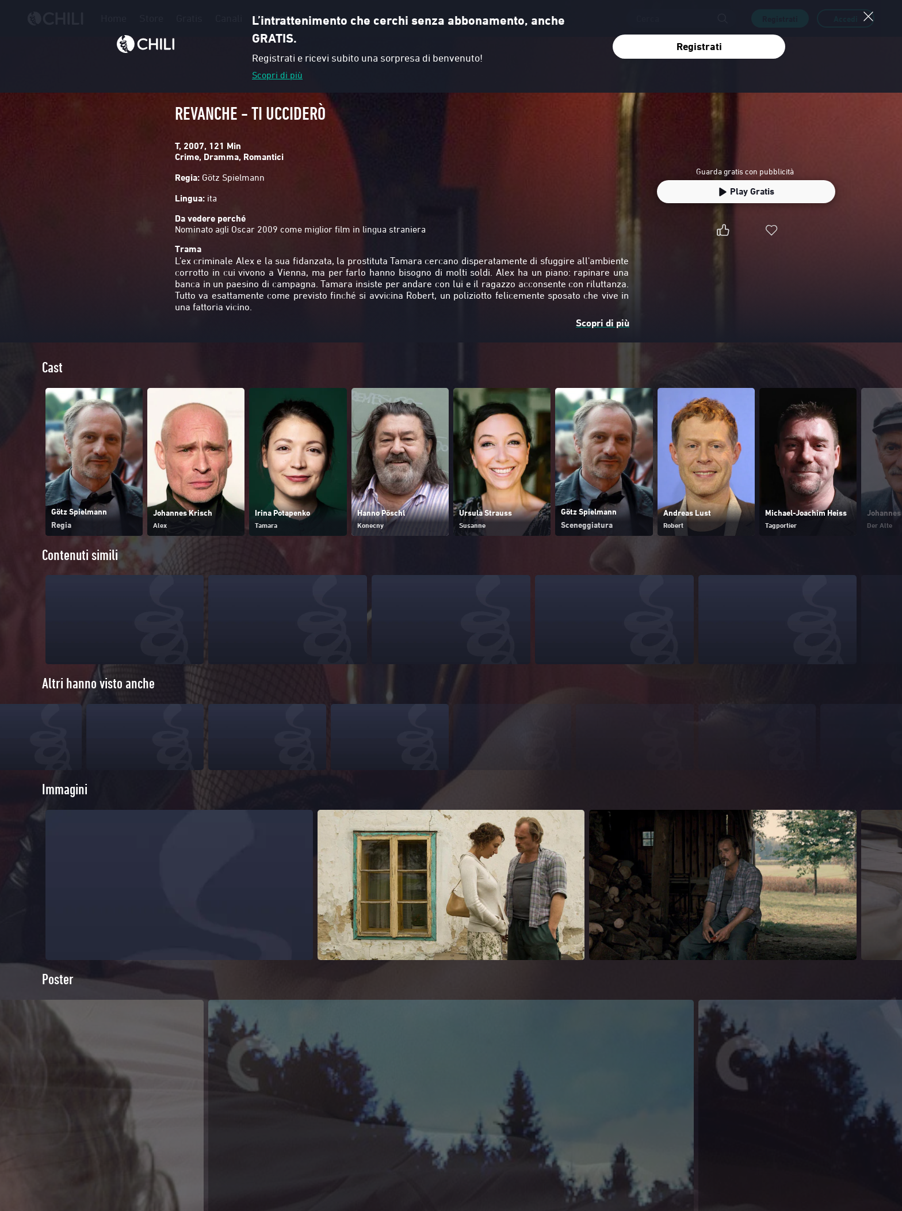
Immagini (64, 812)
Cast (52, 367)
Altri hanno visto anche (98, 683)
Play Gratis (746, 191)
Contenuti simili (80, 555)
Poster (58, 1002)
